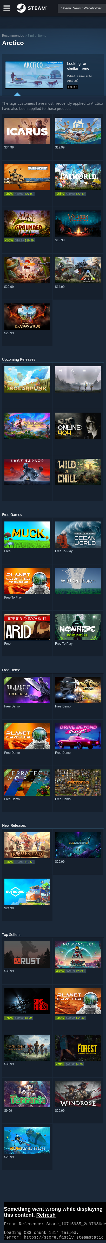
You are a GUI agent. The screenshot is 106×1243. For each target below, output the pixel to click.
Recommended (13, 36)
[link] (27, 194)
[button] (34, 75)
